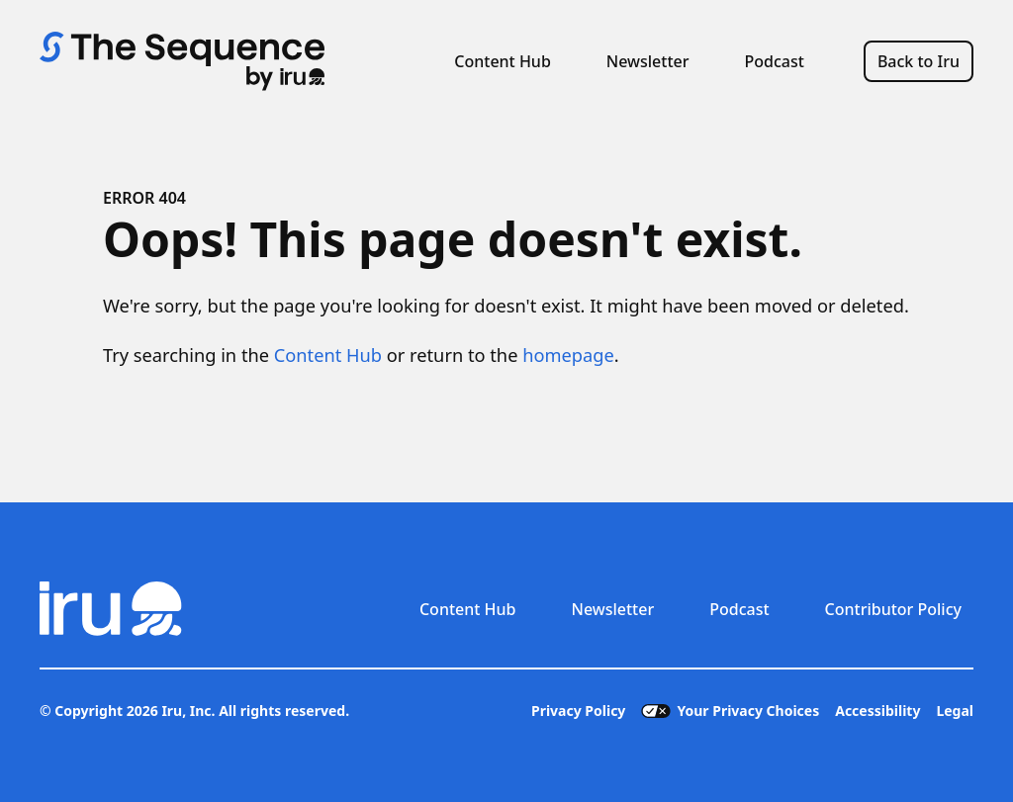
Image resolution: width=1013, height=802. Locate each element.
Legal (954, 710)
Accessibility (877, 710)
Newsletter (648, 61)
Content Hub (502, 61)
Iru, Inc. (188, 710)
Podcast (774, 61)
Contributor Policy (893, 609)
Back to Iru (918, 61)
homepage (568, 355)
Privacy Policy (578, 710)
